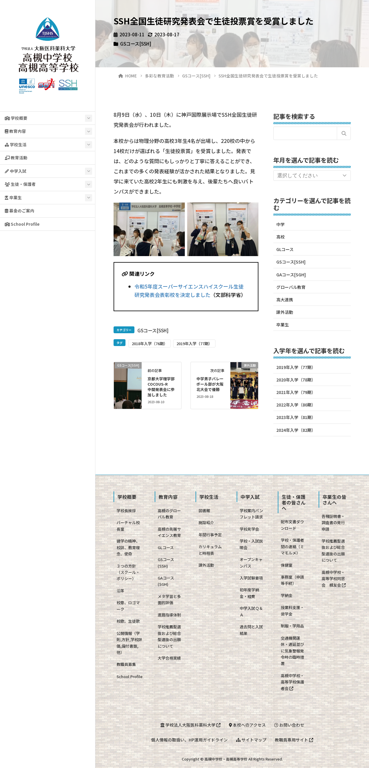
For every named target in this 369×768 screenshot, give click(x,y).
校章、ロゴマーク (128, 606)
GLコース (285, 249)
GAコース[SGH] (291, 275)
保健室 (286, 565)
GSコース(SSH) (166, 562)
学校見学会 (249, 529)
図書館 (204, 510)
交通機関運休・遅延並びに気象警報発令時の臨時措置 (292, 650)
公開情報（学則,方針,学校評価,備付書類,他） (129, 642)
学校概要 (16, 118)
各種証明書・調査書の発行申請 (333, 522)
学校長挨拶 (126, 510)
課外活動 (284, 312)
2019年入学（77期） (194, 343)
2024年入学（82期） (296, 430)
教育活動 (16, 158)
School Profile (22, 224)
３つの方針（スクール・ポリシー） (128, 572)
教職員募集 (126, 664)
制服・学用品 (292, 626)
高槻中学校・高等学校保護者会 (292, 682)
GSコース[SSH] (135, 43)
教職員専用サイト (294, 740)
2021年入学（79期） (296, 392)
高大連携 (284, 300)
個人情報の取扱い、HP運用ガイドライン (189, 740)
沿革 (120, 590)
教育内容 (15, 131)
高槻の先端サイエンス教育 (169, 532)
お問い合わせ (289, 725)
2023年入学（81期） (296, 417)
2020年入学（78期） (296, 380)
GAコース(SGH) (166, 581)
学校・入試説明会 (251, 544)
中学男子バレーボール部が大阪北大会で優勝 (210, 384)
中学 (280, 224)
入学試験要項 (251, 578)
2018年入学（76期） (150, 343)
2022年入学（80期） (296, 405)
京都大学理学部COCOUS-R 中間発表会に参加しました (161, 387)
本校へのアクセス (247, 725)
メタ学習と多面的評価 (169, 599)
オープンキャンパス (251, 562)
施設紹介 (206, 522)
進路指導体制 (169, 615)
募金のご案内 (19, 211)
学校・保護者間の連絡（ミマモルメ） (292, 546)
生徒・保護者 (20, 184)
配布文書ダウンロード (292, 525)
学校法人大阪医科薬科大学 (190, 725)
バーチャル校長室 (128, 526)
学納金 (286, 595)
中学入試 (16, 171)
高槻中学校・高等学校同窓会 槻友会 (334, 578)
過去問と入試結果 (251, 630)
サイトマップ (251, 740)
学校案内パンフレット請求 (251, 514)
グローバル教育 (291, 287)
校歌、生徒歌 (128, 621)
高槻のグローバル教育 (169, 514)
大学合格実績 (169, 658)
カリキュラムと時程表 (210, 550)
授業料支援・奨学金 (292, 610)
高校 (280, 237)
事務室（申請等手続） (292, 580)
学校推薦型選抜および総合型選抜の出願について (169, 636)
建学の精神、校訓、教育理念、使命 (128, 547)
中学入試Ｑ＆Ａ (251, 611)
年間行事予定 (210, 535)
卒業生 (13, 197)
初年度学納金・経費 (249, 593)
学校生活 (16, 144)
